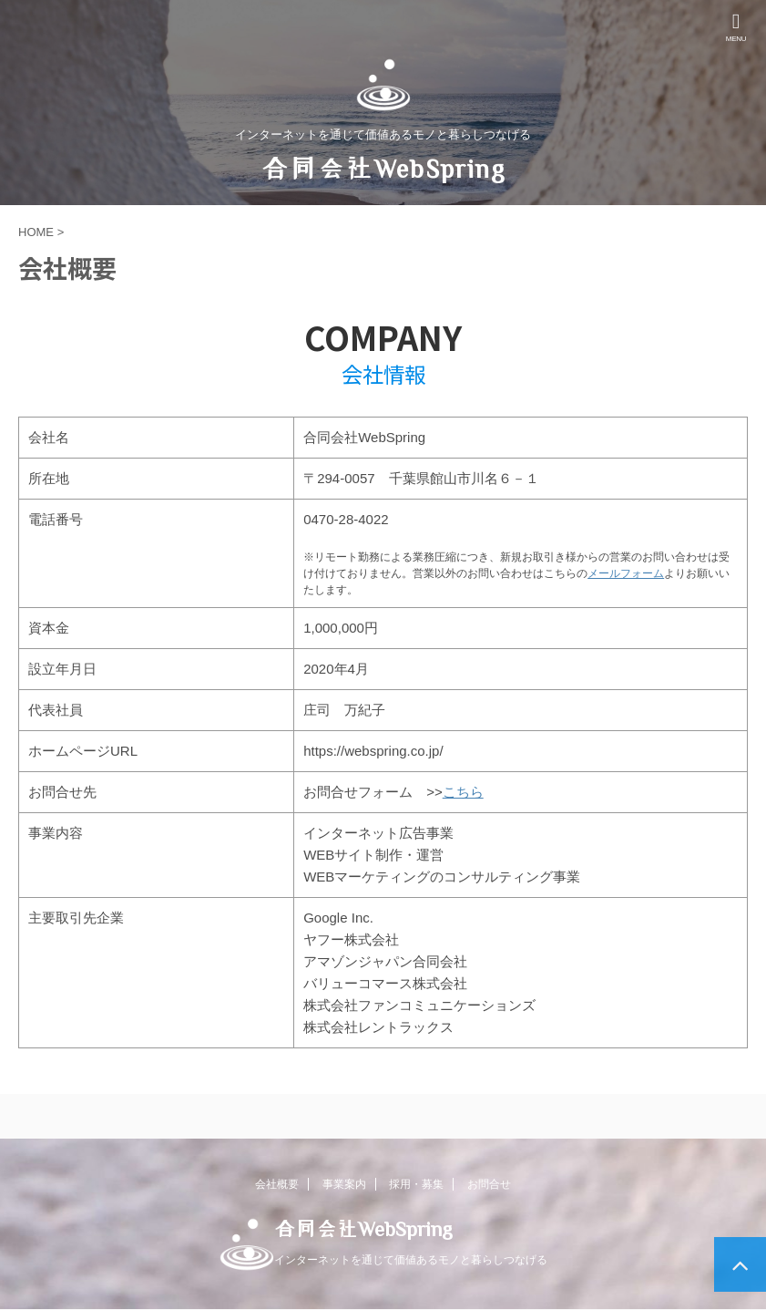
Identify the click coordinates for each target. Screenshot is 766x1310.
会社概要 (277, 1184)
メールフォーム (625, 573)
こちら (463, 791)
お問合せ (489, 1184)
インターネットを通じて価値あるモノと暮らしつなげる (410, 1259)
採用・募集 (416, 1184)
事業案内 (344, 1184)
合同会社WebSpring (383, 168)
